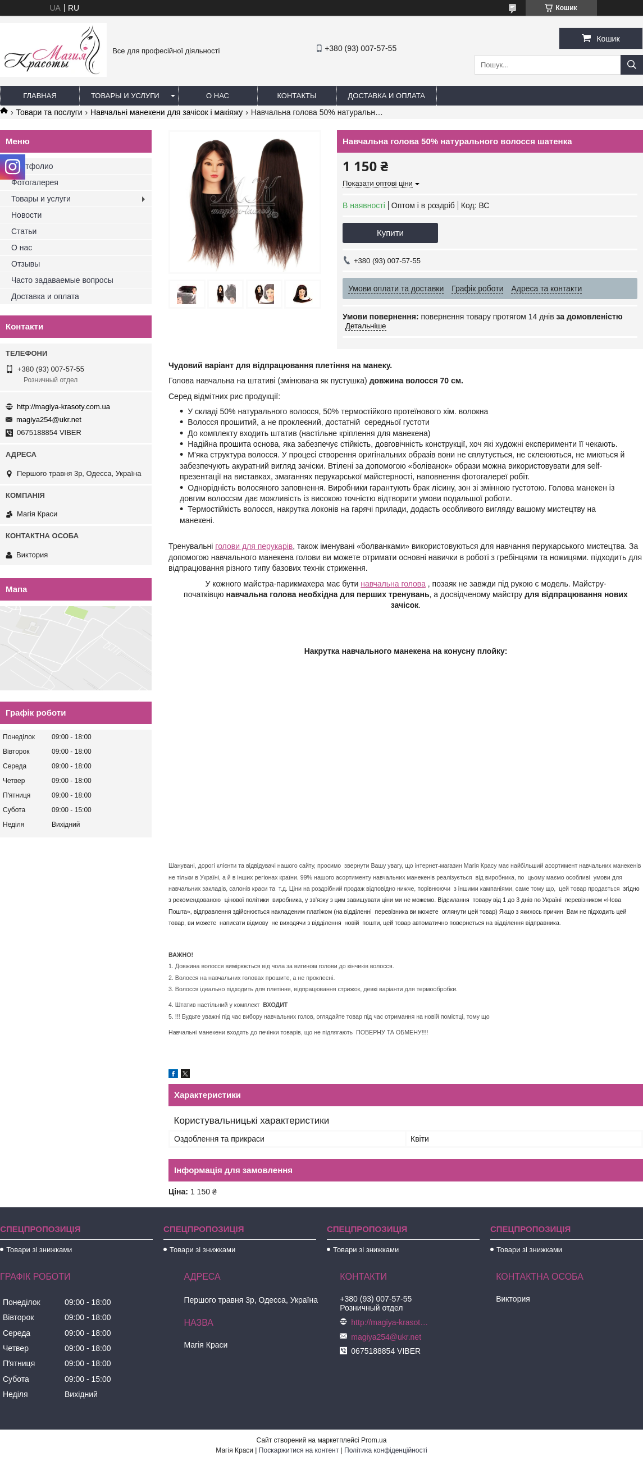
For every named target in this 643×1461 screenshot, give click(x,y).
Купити (390, 232)
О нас (217, 95)
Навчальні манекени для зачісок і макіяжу (166, 112)
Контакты (296, 95)
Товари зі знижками (39, 1249)
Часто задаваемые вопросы (62, 280)
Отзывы (25, 263)
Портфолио (32, 166)
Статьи (24, 231)
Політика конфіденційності (385, 1450)
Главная (40, 95)
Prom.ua (373, 1440)
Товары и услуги (125, 95)
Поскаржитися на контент (299, 1450)
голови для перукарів (254, 546)
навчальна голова (393, 583)
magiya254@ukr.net (48, 419)
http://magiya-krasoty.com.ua (63, 406)
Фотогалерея (34, 182)
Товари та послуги (49, 112)
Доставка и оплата (386, 95)
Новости (26, 214)
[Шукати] (632, 65)
